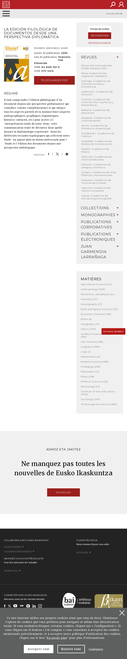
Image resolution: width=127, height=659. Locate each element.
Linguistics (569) (90, 346)
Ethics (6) (86, 319)
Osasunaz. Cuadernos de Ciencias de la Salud (96, 181)
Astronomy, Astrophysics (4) (97, 294)
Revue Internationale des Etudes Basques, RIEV (96, 67)
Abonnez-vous (12, 570)
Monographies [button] (100, 215)
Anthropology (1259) (93, 289)
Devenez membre (113, 331)
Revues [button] (100, 57)
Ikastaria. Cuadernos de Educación (95, 111)
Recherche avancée (99, 43)
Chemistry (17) (89, 299)
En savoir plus (57, 637)
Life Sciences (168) (92, 341)
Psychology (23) (90, 386)
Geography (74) (90, 324)
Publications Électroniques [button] (100, 237)
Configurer (96, 649)
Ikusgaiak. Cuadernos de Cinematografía (96, 119)
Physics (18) (87, 376)
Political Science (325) (94, 381)
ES (112, 14)
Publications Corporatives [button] (100, 224)
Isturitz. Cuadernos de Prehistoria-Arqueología (96, 127)
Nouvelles (63, 492)
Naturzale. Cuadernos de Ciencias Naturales (96, 158)
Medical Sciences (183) (95, 361)
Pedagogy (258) (90, 366)
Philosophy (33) (90, 371)
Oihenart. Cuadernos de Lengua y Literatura (96, 166)
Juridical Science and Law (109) (97, 335)
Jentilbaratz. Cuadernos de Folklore (98, 134)
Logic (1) (86, 351)
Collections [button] (100, 208)
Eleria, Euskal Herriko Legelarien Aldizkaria (94, 74)
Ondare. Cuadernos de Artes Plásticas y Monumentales (98, 173)
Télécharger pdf (54, 80)
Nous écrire (84, 552)
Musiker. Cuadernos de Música (95, 150)
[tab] (99, 57)
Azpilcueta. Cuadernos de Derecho (97, 93)
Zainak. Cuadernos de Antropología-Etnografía (96, 197)
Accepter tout (39, 649)
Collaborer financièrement (19, 551)
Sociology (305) (90, 399)
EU (108, 14)
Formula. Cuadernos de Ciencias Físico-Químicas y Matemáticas (97, 102)
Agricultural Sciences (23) (96, 284)
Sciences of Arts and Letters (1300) (98, 393)
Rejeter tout (71, 649)
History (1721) (88, 329)
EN (121, 14)
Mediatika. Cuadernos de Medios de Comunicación (97, 142)
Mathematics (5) (90, 356)
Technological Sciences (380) (99, 404)
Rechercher (99, 35)
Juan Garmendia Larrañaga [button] (100, 251)
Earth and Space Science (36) (99, 309)
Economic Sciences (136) (96, 314)
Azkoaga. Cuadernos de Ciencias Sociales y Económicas (96, 84)
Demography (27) (91, 304)
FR (117, 14)
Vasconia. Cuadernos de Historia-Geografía (96, 189)
